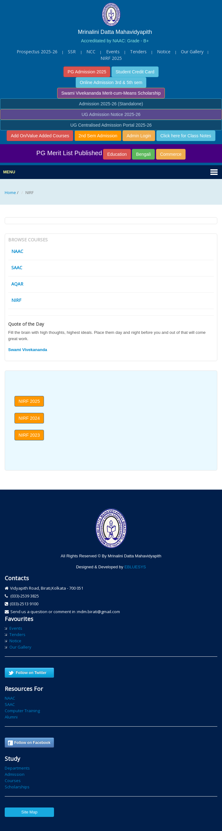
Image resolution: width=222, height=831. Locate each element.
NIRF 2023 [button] (29, 435)
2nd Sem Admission (98, 135)
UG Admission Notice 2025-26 (111, 114)
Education (117, 154)
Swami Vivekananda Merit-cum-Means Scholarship (110, 93)
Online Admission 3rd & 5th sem (111, 82)
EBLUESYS (135, 567)
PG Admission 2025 (87, 71)
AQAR (17, 284)
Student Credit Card (135, 71)
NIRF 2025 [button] (29, 401)
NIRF (16, 300)
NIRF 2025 (111, 58)
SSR (72, 52)
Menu (9, 172)
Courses (13, 780)
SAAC (16, 268)
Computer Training (22, 710)
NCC (90, 52)
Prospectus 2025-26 (37, 52)
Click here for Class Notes (185, 135)
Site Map (29, 812)
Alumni (11, 717)
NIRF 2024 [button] (29, 418)
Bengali (143, 154)
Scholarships (17, 787)
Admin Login (139, 135)
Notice (164, 52)
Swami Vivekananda (27, 349)
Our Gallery (192, 52)
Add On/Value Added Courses (40, 135)
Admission (14, 774)
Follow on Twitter (31, 673)
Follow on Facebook (32, 742)
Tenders (138, 52)
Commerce (170, 154)
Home (10, 192)
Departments (17, 768)
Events (113, 52)
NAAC (17, 251)
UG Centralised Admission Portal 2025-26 (111, 125)
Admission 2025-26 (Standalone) (111, 103)
